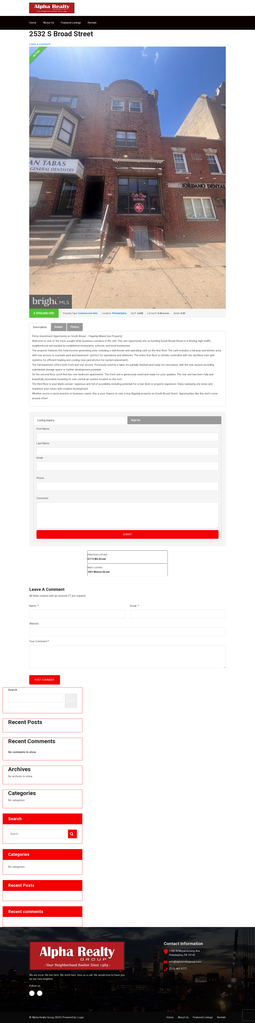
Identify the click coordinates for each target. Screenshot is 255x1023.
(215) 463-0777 (178, 968)
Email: (39, 457)
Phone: (40, 478)
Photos (74, 327)
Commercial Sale (88, 313)
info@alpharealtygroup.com (185, 961)
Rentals (92, 22)
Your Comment (39, 641)
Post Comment (45, 679)
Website (34, 623)
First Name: (43, 428)
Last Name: (43, 443)
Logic (81, 1017)
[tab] (39, 327)
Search (12, 689)
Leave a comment (39, 44)
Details (59, 327)
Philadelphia (119, 313)
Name (34, 605)
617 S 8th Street (127, 556)
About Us (48, 22)
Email (134, 605)
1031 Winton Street (127, 569)
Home (32, 22)
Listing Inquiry (45, 420)
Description (40, 327)
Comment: (42, 498)
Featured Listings (71, 22)
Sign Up (135, 420)
